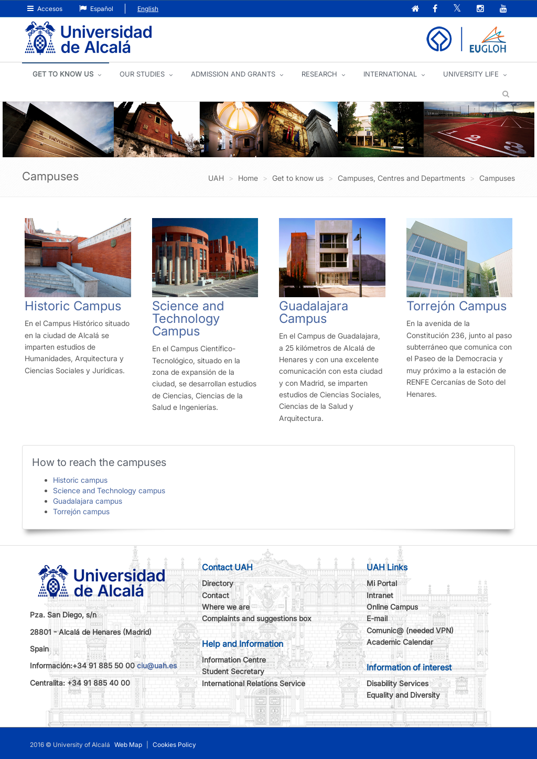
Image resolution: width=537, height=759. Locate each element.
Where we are (226, 606)
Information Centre (234, 659)
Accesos (44, 9)
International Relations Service (253, 683)
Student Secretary (233, 671)
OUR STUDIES (142, 74)
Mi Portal (382, 583)
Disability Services (397, 683)
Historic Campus (73, 305)
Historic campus (80, 479)
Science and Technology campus (109, 490)
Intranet (380, 595)
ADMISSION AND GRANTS (233, 74)
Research (319, 74)
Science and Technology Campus (188, 318)
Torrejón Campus (456, 305)
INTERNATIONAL (390, 74)
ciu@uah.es (157, 665)
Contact (215, 595)
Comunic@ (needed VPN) (410, 630)
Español (96, 9)
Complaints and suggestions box (257, 618)
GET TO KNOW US (63, 74)
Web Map (128, 745)
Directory (217, 583)
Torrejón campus (81, 511)
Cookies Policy (174, 745)
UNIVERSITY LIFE (471, 74)
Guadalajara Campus (313, 312)
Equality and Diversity (403, 694)
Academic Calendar (400, 641)
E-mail (377, 618)
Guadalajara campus (87, 500)
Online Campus (392, 606)
